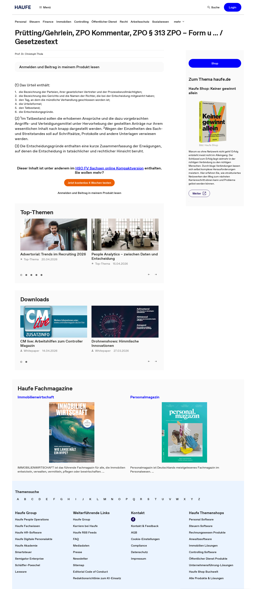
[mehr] (179, 21)
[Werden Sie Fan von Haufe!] (133, 519)
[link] (20, 22)
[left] (149, 274)
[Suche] (213, 7)
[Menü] (45, 7)
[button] (232, 7)
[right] (156, 274)
